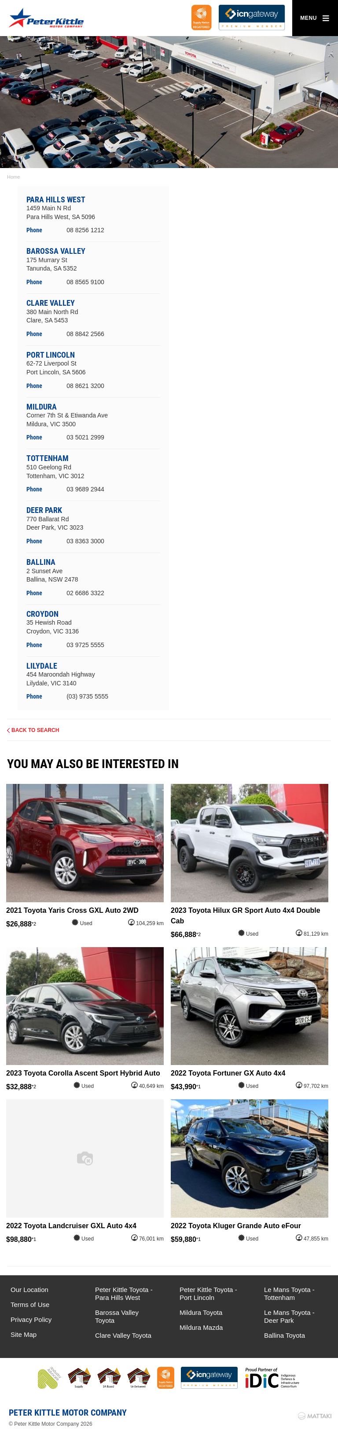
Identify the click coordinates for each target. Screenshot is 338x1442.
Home (13, 176)
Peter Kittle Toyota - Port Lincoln (208, 1293)
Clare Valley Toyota (123, 1335)
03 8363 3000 (85, 541)
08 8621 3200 (85, 385)
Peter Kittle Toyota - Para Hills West (124, 1293)
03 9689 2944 (85, 489)
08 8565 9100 (85, 281)
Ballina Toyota (284, 1335)
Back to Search (35, 730)
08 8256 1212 (85, 230)
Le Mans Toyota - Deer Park (289, 1316)
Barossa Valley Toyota (117, 1316)
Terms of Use (30, 1304)
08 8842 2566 (85, 333)
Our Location (29, 1289)
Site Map (24, 1334)
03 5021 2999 (85, 437)
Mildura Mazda (201, 1327)
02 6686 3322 (85, 593)
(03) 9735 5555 (87, 696)
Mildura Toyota (201, 1312)
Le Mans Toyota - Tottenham (289, 1293)
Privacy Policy (31, 1319)
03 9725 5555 (85, 644)
